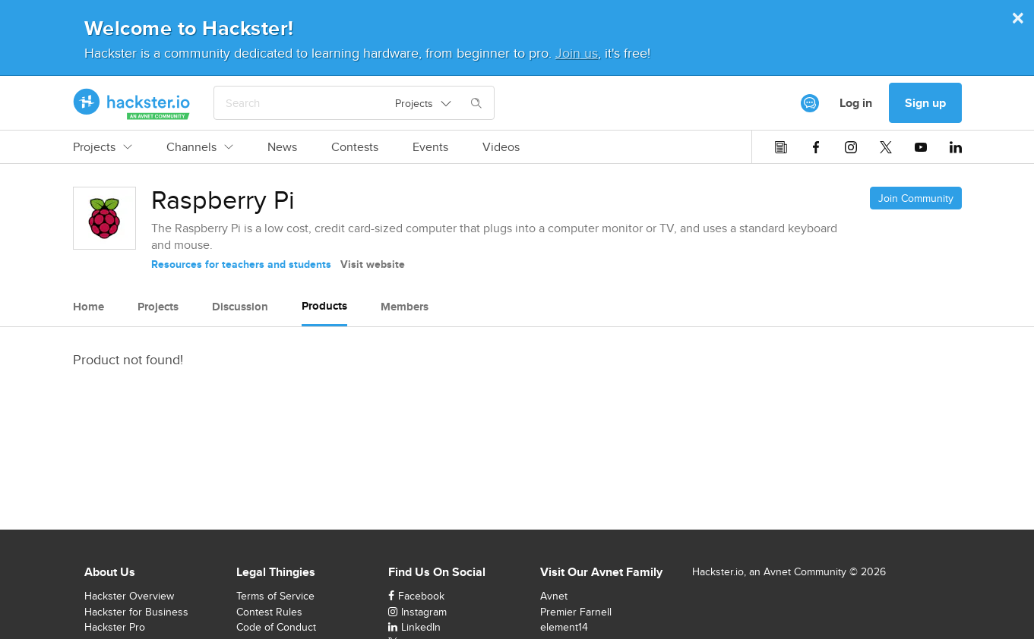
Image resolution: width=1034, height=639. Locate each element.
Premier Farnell (576, 611)
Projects (102, 147)
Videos (501, 147)
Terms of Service (275, 595)
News (282, 147)
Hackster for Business (136, 611)
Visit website (372, 264)
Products (324, 305)
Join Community (915, 198)
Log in (856, 103)
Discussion (240, 306)
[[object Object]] (810, 103)
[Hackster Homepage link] (132, 103)
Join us (576, 52)
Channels (199, 147)
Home (88, 306)
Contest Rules (269, 611)
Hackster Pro (114, 626)
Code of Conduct (276, 626)
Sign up (925, 103)
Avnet (554, 595)
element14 (564, 626)
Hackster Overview (129, 595)
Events (430, 147)
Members (404, 306)
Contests (354, 147)
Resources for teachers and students (241, 264)
